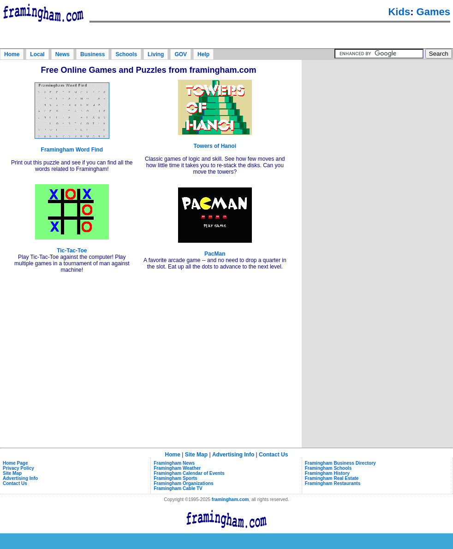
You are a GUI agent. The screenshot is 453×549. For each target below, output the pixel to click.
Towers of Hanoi (215, 146)
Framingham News (174, 463)
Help (203, 54)
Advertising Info (233, 454)
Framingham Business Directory (340, 463)
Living (156, 54)
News (62, 54)
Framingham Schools (328, 468)
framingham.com (230, 499)
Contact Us (273, 454)
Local (37, 54)
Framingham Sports (175, 478)
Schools (126, 54)
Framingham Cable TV (178, 488)
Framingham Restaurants (333, 483)
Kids (399, 12)
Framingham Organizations (183, 483)
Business (92, 54)
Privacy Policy (18, 468)
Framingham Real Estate (332, 478)
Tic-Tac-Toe (72, 250)
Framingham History (327, 473)
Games (433, 12)
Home (11, 54)
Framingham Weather (177, 468)
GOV (180, 54)
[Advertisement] (377, 119)
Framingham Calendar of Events (189, 473)
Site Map (196, 454)
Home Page (15, 463)
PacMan (214, 254)
